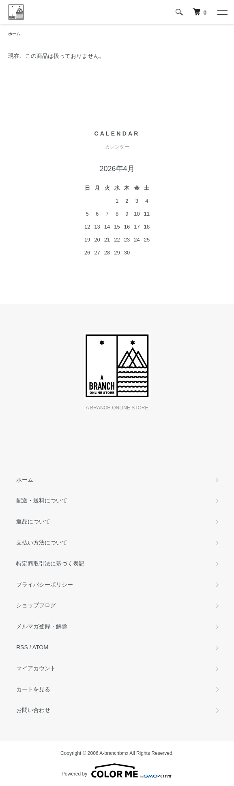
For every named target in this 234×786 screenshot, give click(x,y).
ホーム (14, 34)
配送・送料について (41, 500)
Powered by (117, 770)
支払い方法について (41, 542)
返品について (33, 521)
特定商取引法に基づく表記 (50, 563)
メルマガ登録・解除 (41, 626)
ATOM (40, 647)
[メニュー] (222, 12)
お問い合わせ (33, 710)
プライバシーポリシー (44, 584)
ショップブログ (36, 605)
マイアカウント (36, 668)
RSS (22, 647)
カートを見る (33, 689)
